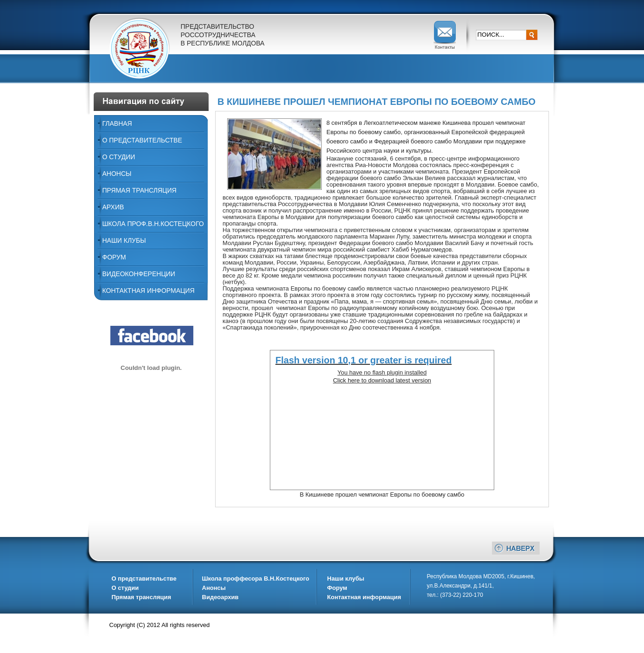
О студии (125, 587)
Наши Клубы (124, 240)
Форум (114, 257)
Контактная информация (148, 290)
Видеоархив (220, 597)
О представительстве (142, 140)
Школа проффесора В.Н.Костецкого (255, 578)
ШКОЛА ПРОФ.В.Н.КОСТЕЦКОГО (153, 223)
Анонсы (117, 173)
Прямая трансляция (139, 190)
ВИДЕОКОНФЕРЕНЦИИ (138, 274)
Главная (117, 123)
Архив (113, 207)
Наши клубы (345, 578)
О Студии (118, 157)
